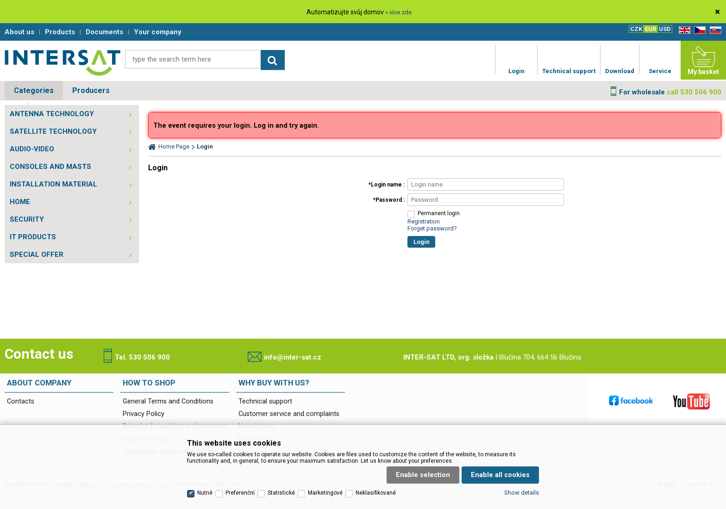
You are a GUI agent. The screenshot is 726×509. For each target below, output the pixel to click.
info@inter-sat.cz (292, 357)
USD (665, 28)
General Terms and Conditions (168, 401)
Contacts (20, 401)
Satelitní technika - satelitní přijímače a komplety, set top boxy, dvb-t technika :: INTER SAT (62, 62)
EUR (650, 28)
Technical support (265, 401)
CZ (698, 30)
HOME (20, 202)
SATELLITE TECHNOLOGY (53, 131)
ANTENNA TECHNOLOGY (52, 114)
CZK (636, 28)
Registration (423, 221)
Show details (521, 492)
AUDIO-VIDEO (32, 149)
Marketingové (325, 493)
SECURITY (27, 219)
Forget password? (432, 228)
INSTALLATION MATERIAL (53, 184)
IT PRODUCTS (33, 237)
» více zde (398, 12)
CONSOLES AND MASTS (50, 166)
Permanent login (439, 213)
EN (683, 30)
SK (714, 30)
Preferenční (240, 493)
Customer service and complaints (288, 414)
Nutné (205, 493)
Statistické (281, 493)
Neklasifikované (376, 493)
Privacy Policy (143, 414)
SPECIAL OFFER (36, 254)
